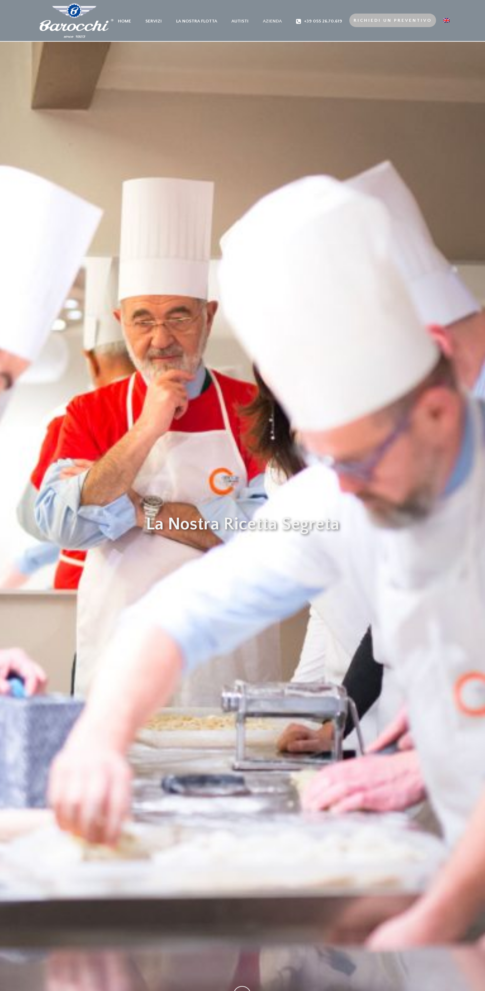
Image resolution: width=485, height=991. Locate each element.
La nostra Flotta (196, 21)
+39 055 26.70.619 (319, 21)
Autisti (240, 21)
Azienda (272, 21)
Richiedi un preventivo (393, 20)
